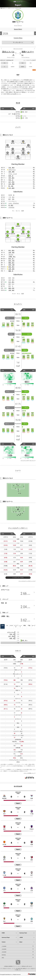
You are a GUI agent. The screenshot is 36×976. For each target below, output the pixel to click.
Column (3, 942)
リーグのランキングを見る (18, 577)
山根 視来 (11, 252)
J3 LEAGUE (4, 952)
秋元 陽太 (11, 250)
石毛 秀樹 (11, 184)
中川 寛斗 (11, 282)
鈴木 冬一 (11, 258)
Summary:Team (23, 933)
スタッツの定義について (29, 773)
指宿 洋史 (11, 288)
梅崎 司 (11, 271)
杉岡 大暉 (11, 265)
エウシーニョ (12, 169)
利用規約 (6, 966)
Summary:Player (6, 937)
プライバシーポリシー (17, 966)
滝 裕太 (10, 205)
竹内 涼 (11, 180)
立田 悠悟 (11, 171)
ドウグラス (11, 207)
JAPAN (21, 937)
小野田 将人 (12, 256)
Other (3, 957)
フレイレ (11, 254)
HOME (1, 8)
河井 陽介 (11, 178)
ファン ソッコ (13, 173)
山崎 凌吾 (11, 269)
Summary (4, 954)
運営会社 (24, 966)
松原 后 (11, 176)
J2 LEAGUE (4, 949)
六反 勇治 (11, 167)
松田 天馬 (11, 260)
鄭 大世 (11, 186)
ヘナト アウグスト (13, 203)
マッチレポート (18, 42)
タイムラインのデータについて (28, 460)
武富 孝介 (11, 267)
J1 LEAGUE (4, 946)
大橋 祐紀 (11, 290)
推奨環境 (10, 966)
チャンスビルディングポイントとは (27, 581)
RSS (34, 69)
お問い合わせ (29, 966)
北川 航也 (11, 188)
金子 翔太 (11, 182)
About (20, 942)
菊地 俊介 (11, 262)
